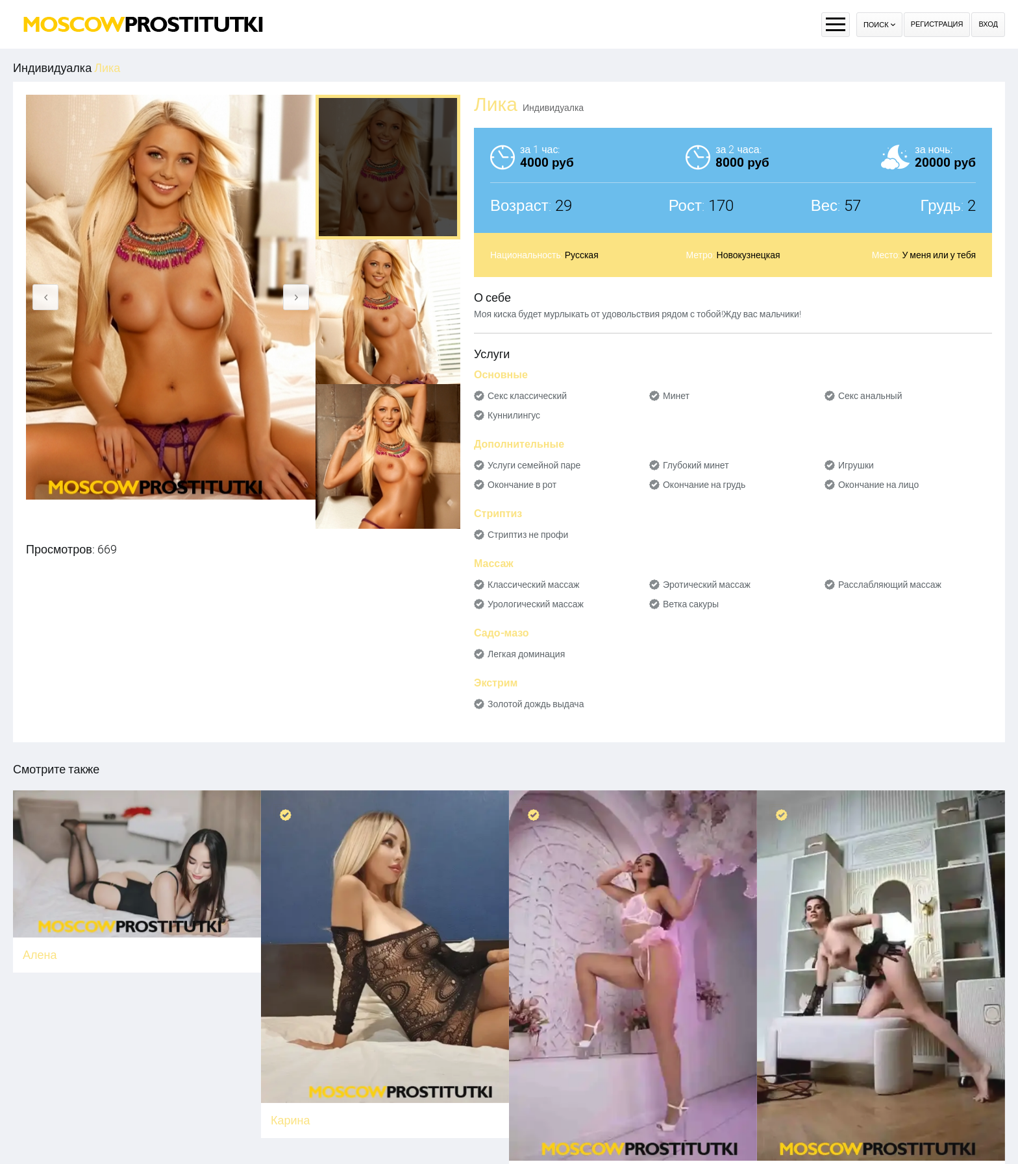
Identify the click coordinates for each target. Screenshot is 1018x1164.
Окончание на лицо (878, 484)
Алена (39, 955)
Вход (988, 24)
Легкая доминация (526, 654)
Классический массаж (533, 584)
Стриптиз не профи (528, 534)
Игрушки (856, 465)
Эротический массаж (707, 584)
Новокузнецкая (748, 255)
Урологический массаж (536, 604)
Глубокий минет (696, 465)
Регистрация (937, 24)
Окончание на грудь (704, 484)
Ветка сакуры (691, 604)
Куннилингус (514, 415)
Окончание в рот (522, 484)
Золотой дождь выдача (536, 704)
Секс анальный (870, 396)
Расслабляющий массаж (889, 584)
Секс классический (527, 396)
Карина (290, 1120)
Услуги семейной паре (534, 465)
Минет (676, 396)
